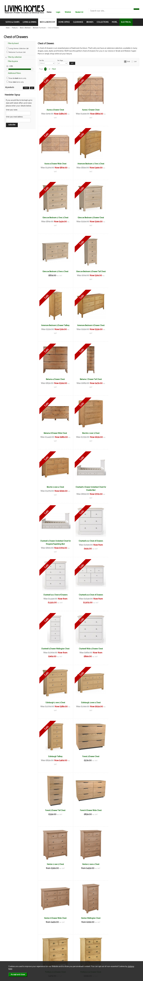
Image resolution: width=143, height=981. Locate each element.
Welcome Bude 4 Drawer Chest (54, 810)
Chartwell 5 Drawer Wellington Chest (122, 433)
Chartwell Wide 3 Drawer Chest (54, 487)
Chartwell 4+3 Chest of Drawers (88, 433)
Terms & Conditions (37, 948)
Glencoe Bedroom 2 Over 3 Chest (88, 163)
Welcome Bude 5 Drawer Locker (122, 864)
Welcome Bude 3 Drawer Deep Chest (88, 756)
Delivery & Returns (37, 951)
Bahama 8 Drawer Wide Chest (54, 325)
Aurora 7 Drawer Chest (88, 109)
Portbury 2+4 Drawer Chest (54, 702)
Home (49, 12)
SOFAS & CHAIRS (12, 22)
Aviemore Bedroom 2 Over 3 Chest (54, 163)
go (32, 88)
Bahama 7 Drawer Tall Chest (122, 271)
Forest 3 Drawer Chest (88, 540)
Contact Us (12, 954)
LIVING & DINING (29, 22)
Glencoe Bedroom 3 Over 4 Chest (54, 217)
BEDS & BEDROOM (47, 22)
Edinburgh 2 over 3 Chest (88, 487)
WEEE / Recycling (36, 957)
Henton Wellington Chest (88, 648)
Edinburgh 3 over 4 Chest (122, 487)
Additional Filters (14, 73)
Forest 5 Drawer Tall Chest (122, 540)
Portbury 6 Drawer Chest (88, 702)
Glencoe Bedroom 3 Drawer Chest (122, 163)
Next (54, 69)
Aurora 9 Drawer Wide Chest (122, 109)
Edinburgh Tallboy (54, 540)
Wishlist (68, 12)
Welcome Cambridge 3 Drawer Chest (88, 918)
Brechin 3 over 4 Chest (122, 325)
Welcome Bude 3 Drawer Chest (55, 756)
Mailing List (12, 957)
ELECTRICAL (126, 22)
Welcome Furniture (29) (16, 52)
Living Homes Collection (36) (18, 48)
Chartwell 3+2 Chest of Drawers (54, 433)
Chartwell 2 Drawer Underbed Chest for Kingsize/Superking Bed (88, 381)
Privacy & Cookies (37, 954)
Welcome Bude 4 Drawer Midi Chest (55, 864)
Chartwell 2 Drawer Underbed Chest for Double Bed (55, 381)
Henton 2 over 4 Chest (122, 594)
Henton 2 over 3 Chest (88, 594)
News (10, 948)
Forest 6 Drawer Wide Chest (54, 594)
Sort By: (47, 62)
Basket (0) (79, 12)
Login (58, 12)
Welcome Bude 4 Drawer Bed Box (122, 756)
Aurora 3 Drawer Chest (54, 109)
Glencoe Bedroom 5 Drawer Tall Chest (88, 219)
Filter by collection (15, 57)
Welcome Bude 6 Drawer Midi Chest (55, 918)
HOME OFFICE (64, 22)
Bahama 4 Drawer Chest (88, 271)
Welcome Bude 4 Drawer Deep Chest (88, 810)
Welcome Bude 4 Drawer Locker (122, 810)
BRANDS (89, 22)
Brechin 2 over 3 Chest (88, 325)
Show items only (16, 78)
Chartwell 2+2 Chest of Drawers (122, 379)
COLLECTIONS (103, 22)
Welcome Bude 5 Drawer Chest (88, 864)
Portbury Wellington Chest (122, 702)
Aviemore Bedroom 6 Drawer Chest (54, 271)
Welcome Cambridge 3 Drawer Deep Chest (122, 920)
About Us (11, 951)
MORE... (115, 22)
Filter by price (13, 61)
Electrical (11, 960)
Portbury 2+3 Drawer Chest (122, 648)
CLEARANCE (78, 22)
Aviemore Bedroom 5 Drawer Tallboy (122, 217)
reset (26, 88)
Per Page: (62, 62)
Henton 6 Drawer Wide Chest (54, 648)
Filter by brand (13, 43)
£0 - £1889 (10, 66)
